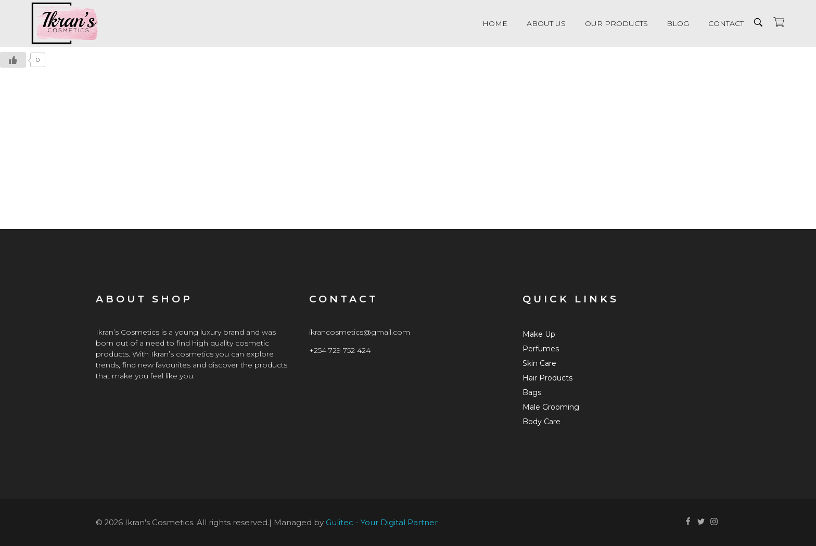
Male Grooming (550, 407)
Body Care (541, 421)
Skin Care (539, 363)
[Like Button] (13, 60)
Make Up (538, 334)
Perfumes (540, 348)
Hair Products (547, 378)
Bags (531, 392)
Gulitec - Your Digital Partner (382, 522)
